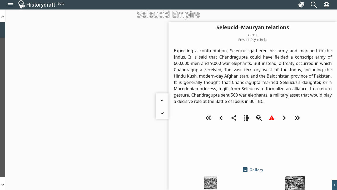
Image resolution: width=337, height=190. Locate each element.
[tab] (252, 170)
